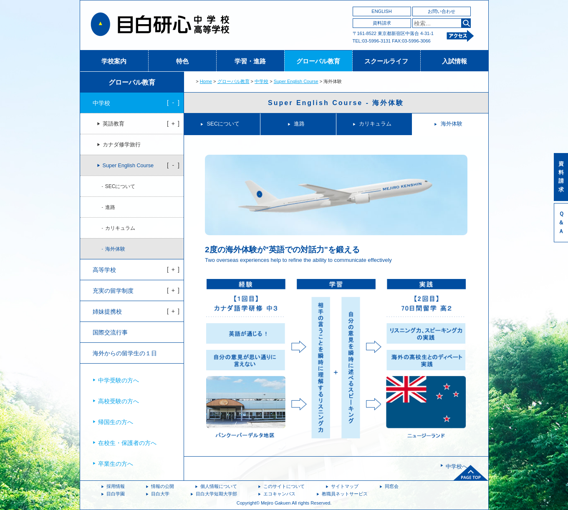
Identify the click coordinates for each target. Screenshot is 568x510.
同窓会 (392, 486)
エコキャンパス (279, 493)
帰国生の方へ (115, 422)
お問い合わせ (441, 11)
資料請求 (382, 22)
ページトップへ (470, 473)
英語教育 (113, 124)
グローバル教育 (318, 61)
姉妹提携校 (107, 311)
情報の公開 (162, 486)
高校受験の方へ (118, 401)
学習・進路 (250, 61)
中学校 (261, 81)
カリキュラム (375, 124)
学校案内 (113, 61)
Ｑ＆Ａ (561, 222)
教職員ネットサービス (345, 493)
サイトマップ (344, 486)
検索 (466, 23)
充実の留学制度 (113, 290)
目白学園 (115, 493)
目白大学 (160, 493)
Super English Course (296, 81)
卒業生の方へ (115, 463)
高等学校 (104, 269)
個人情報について (218, 486)
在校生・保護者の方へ (127, 443)
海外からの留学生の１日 (125, 353)
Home (206, 81)
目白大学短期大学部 (216, 493)
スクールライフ (386, 61)
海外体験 (451, 124)
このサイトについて (284, 486)
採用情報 (115, 486)
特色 (182, 61)
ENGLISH (381, 11)
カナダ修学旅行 (122, 145)
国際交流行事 (110, 332)
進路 (299, 124)
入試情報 (454, 61)
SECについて (223, 124)
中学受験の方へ (118, 380)
